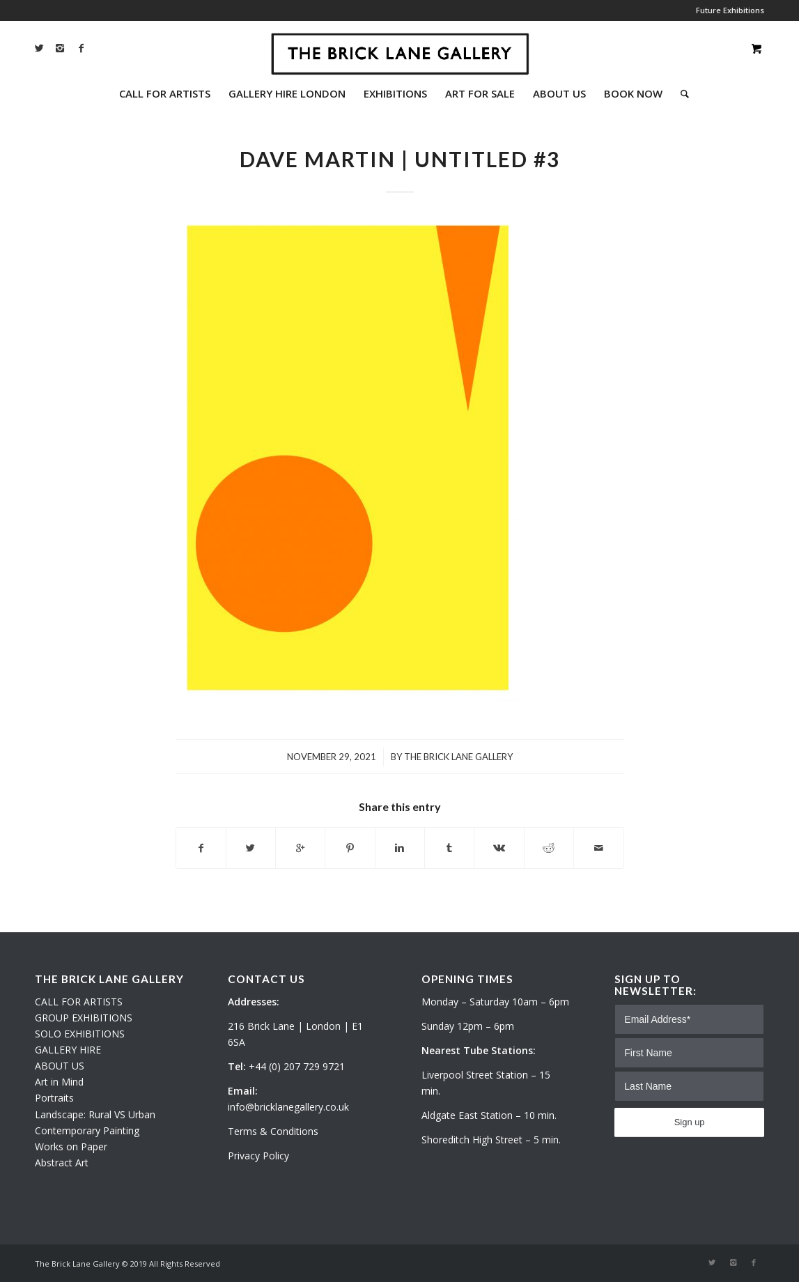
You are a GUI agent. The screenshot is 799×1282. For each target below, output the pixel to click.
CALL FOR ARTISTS (79, 1001)
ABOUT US (59, 1065)
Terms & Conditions (273, 1131)
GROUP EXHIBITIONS (83, 1017)
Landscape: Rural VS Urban (95, 1114)
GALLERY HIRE (68, 1049)
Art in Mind (59, 1081)
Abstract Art (61, 1162)
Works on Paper (71, 1146)
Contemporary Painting (87, 1130)
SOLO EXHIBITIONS (80, 1033)
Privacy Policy (258, 1155)
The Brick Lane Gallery (458, 756)
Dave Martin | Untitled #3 (400, 158)
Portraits (54, 1097)
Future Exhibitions (730, 10)
